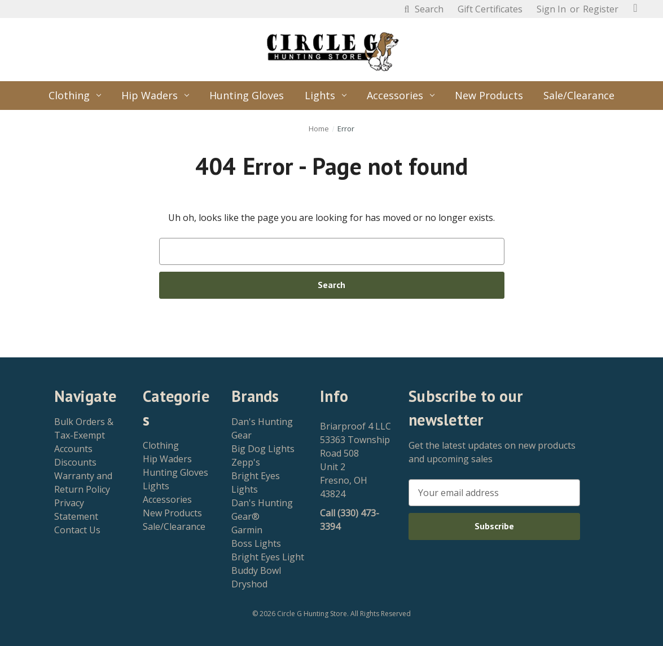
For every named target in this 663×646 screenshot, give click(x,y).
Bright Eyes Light (267, 557)
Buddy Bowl (256, 570)
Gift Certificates (490, 9)
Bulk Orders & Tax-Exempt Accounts (83, 435)
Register (600, 9)
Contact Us (77, 530)
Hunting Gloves (246, 95)
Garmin (246, 530)
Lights (325, 95)
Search (422, 9)
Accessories (400, 95)
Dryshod (249, 584)
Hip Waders (155, 95)
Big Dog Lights (263, 449)
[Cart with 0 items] (635, 8)
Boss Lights (256, 543)
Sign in (551, 9)
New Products (489, 95)
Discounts (75, 462)
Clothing (75, 95)
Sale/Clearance (578, 95)
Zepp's (245, 462)
